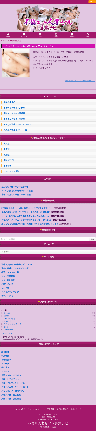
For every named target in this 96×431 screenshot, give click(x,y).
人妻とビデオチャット (11, 379)
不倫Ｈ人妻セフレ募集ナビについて (17, 264)
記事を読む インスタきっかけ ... (80, 80)
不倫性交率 (6, 360)
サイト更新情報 (8, 276)
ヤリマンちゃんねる (12, 324)
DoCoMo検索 (9, 318)
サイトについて (34, 409)
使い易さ (5, 367)
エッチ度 (5, 363)
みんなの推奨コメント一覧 (15, 130)
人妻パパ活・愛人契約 (11, 395)
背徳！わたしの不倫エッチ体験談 (16, 194)
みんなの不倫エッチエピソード (17, 124)
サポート (5, 371)
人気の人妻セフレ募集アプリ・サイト (48, 138)
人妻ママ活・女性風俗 (11, 399)
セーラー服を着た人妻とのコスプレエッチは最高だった (25, 216)
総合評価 (5, 352)
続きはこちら (7, 333)
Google (7, 313)
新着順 (6, 149)
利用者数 (5, 356)
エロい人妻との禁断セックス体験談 (17, 191)
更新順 (6, 155)
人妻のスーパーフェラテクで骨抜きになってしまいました (26, 220)
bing (6, 327)
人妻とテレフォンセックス (13, 383)
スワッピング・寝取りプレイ (14, 391)
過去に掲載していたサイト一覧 (15, 268)
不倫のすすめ (9, 102)
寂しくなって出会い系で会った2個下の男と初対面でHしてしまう (29, 224)
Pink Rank (8, 330)
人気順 (6, 144)
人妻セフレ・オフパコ (11, 375)
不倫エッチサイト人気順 (14, 108)
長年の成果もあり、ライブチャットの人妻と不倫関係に (25, 212)
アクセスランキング (10, 292)
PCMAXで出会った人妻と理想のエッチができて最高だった (27, 208)
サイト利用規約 (8, 280)
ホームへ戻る (7, 296)
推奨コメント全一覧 (10, 272)
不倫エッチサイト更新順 (14, 119)
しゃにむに (9, 321)
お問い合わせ (7, 284)
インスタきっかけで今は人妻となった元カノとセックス (29, 46)
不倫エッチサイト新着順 (14, 113)
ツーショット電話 (11, 171)
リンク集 (5, 288)
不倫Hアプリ (9, 160)
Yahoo (6, 316)
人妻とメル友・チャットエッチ (15, 387)
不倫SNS (8, 166)
